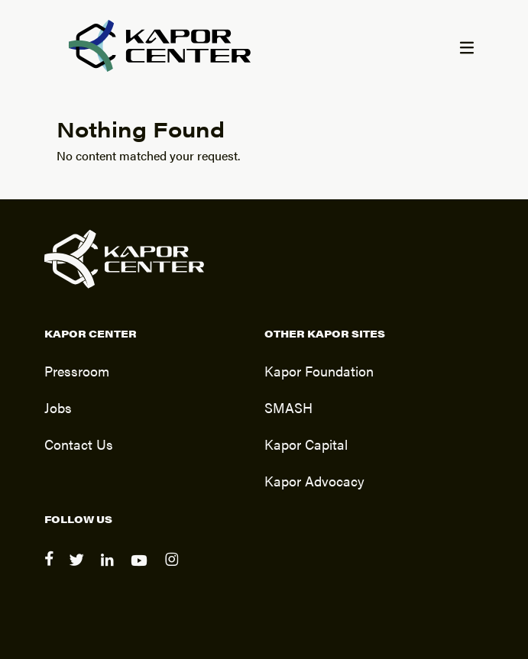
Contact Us (78, 444)
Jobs (58, 407)
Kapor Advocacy (314, 480)
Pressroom (76, 370)
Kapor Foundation (319, 370)
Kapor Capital (306, 444)
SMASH (288, 407)
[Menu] (466, 49)
